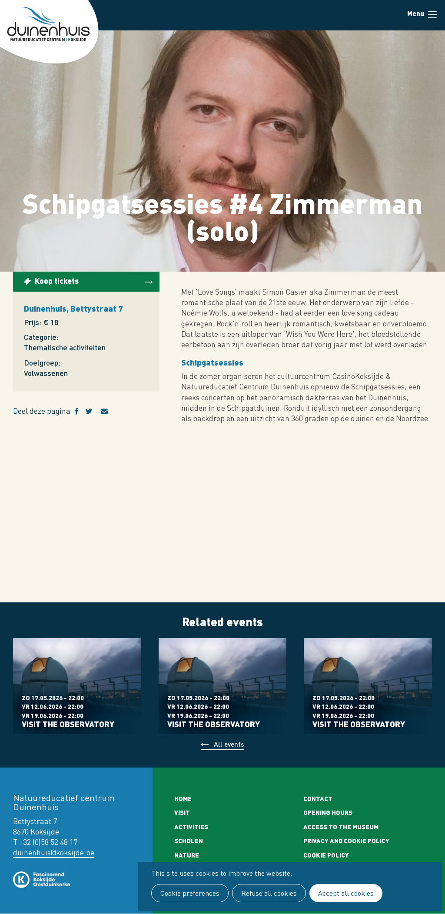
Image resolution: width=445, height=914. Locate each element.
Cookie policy (326, 855)
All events (229, 744)
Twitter (93, 411)
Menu (432, 14)
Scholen (188, 840)
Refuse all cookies (269, 893)
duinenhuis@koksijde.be (53, 852)
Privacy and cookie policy (346, 840)
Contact (317, 798)
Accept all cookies (346, 893)
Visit (182, 812)
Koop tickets (57, 280)
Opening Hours (327, 812)
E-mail (109, 411)
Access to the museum (341, 827)
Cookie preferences (189, 893)
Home (183, 798)
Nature (186, 855)
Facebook (80, 411)
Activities (191, 827)
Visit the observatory (68, 724)
